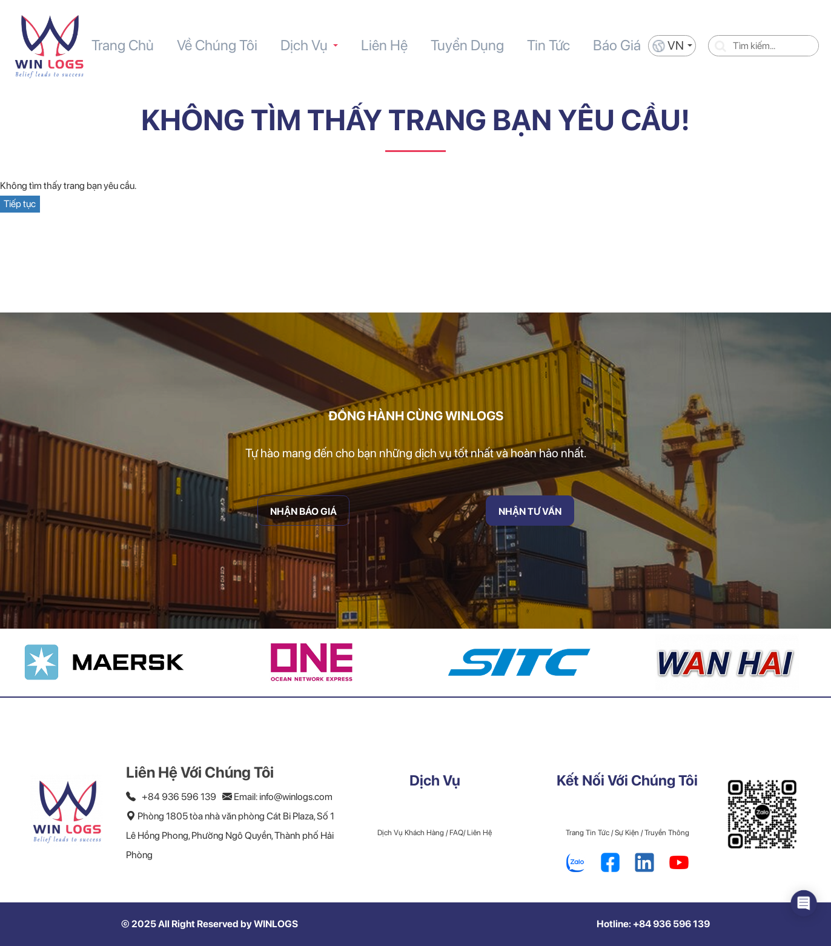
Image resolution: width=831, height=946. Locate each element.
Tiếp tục (20, 204)
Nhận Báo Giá (303, 483)
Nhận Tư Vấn (529, 483)
